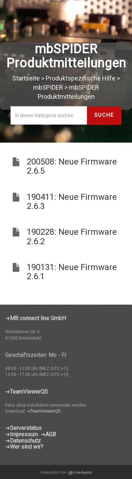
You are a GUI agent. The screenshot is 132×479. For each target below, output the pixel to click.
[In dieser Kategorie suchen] (49, 115)
